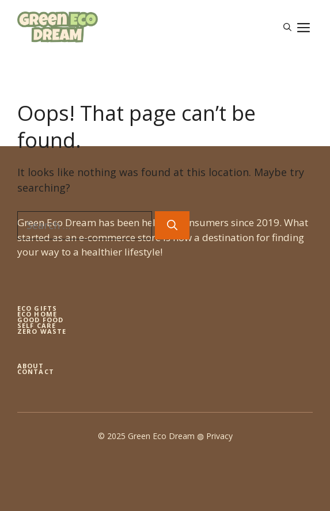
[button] (287, 27)
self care (36, 325)
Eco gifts (37, 308)
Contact (35, 371)
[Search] (172, 225)
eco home (37, 314)
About (30, 365)
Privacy (219, 435)
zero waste (41, 331)
